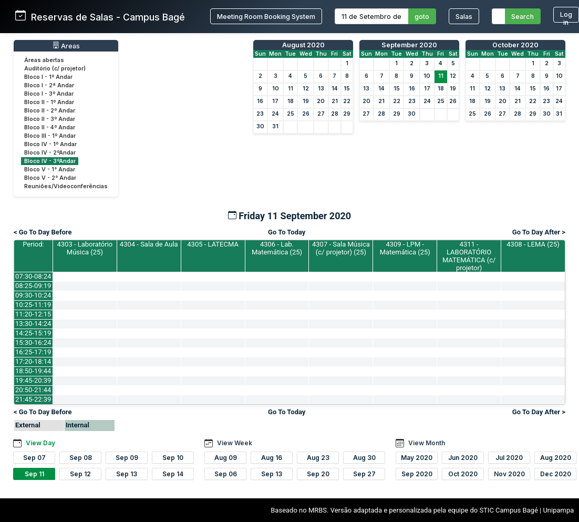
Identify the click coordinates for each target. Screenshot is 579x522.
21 (335, 101)
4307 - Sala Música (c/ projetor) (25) (341, 248)
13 (321, 88)
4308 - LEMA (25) (532, 244)
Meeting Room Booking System (266, 17)
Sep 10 (172, 458)
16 (260, 101)
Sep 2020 (416, 474)
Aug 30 (364, 458)
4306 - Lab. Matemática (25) (277, 248)
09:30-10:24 (33, 295)
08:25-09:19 (33, 286)
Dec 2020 (555, 474)
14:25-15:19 (33, 333)
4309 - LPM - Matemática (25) (405, 248)
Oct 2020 (463, 474)
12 (306, 88)
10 (275, 88)
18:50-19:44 (33, 371)
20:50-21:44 (33, 390)
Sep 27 (364, 474)
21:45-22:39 (33, 399)
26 (305, 113)
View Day (40, 443)
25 (290, 113)
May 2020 (416, 458)
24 (275, 113)
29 (346, 113)
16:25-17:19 (33, 352)
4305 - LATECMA (213, 244)
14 (335, 88)
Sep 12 (80, 474)
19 (306, 101)
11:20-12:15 (33, 314)
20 (321, 101)
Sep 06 (225, 474)
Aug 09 (225, 458)
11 (290, 88)
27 (321, 113)
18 (290, 101)
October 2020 (515, 45)
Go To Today (286, 232)
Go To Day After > (538, 232)
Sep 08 (80, 458)
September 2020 (409, 45)
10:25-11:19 (33, 305)
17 (275, 101)
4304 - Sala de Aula (149, 244)
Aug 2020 (555, 458)
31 (275, 126)
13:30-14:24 (33, 323)
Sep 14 (172, 474)
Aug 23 (318, 458)
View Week (234, 443)
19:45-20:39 (33, 380)
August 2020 (303, 45)
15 (347, 88)
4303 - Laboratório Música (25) (84, 248)
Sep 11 (34, 474)
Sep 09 (127, 458)
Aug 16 (271, 458)
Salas (464, 17)
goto (422, 17)
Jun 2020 (463, 458)
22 (346, 101)
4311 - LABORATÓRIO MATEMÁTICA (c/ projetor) (468, 256)
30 (260, 126)
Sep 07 (34, 458)
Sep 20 (318, 474)
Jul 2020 (509, 458)
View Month (426, 443)
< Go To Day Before (43, 232)
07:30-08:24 (33, 276)
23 (260, 113)
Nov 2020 (509, 474)
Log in (566, 17)
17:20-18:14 (33, 361)
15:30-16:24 (33, 342)
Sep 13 (126, 474)
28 (334, 113)
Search (522, 17)
